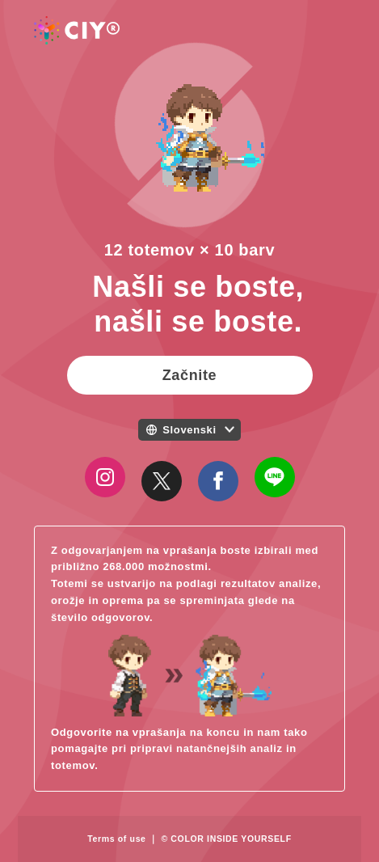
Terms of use (116, 838)
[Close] (161, 481)
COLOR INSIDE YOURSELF (231, 838)
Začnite (189, 375)
